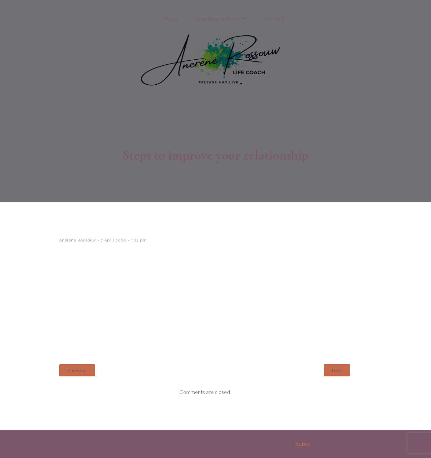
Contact (274, 18)
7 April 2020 (113, 240)
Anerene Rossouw (77, 240)
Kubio (302, 443)
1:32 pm (139, 240)
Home (171, 18)
